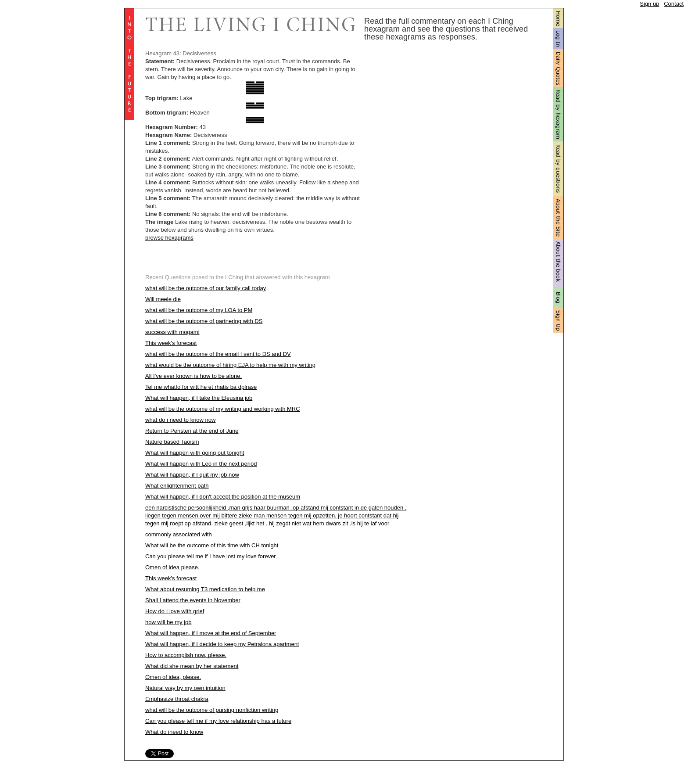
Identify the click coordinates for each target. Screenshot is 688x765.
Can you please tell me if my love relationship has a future (218, 721)
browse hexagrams (169, 237)
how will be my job (168, 622)
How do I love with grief (174, 611)
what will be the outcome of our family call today (205, 288)
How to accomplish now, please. (185, 655)
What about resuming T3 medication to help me (205, 589)
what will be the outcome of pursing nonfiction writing (212, 710)
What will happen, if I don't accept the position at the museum (222, 496)
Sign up (649, 3)
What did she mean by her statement (191, 666)
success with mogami (172, 332)
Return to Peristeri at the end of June (191, 430)
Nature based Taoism (172, 441)
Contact (674, 3)
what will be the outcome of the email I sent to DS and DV (218, 354)
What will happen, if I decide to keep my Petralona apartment (222, 644)
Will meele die (163, 299)
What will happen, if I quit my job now (192, 474)
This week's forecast (171, 343)
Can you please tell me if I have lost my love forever (210, 556)
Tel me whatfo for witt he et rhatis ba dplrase (201, 387)
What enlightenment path (177, 485)
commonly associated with (178, 534)
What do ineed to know (174, 732)
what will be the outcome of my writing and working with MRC (222, 409)
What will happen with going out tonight (194, 452)
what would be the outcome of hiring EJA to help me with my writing (230, 365)
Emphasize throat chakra (176, 699)
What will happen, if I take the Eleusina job (198, 398)
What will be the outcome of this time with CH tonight (211, 545)
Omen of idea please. (172, 567)
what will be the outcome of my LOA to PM (198, 310)
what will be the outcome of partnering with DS (203, 321)
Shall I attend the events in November (192, 600)
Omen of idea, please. (173, 677)
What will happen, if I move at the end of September (210, 633)
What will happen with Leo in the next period (201, 463)
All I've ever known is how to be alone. (193, 376)
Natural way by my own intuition (185, 688)
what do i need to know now (180, 420)
